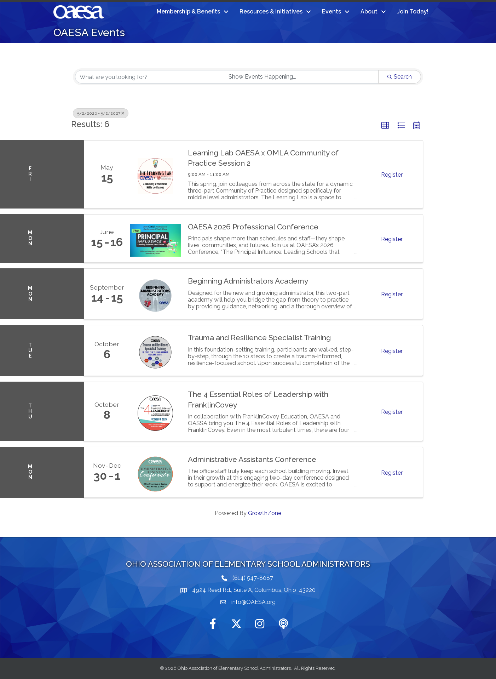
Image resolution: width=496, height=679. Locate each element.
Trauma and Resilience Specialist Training (259, 337)
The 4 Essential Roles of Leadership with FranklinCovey (258, 399)
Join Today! (412, 11)
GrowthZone (264, 513)
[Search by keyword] (149, 77)
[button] (385, 126)
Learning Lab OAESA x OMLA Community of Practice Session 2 (263, 157)
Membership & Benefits (188, 11)
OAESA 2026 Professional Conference (253, 226)
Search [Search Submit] (399, 76)
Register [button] (392, 174)
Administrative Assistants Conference (252, 459)
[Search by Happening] (301, 77)
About (369, 11)
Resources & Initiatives (271, 11)
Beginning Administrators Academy (248, 280)
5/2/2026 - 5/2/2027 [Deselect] (100, 113)
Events (331, 11)
